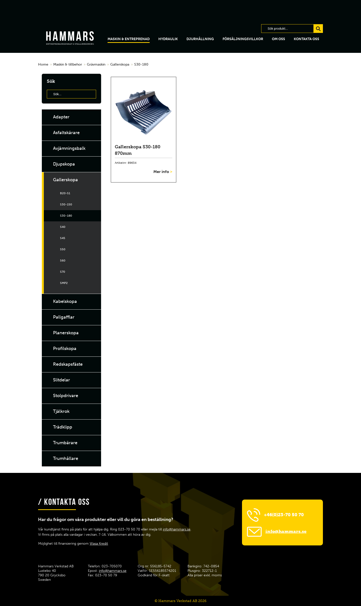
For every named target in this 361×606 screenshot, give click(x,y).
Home (43, 64)
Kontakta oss (306, 39)
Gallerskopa (119, 64)
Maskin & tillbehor (67, 64)
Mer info (162, 171)
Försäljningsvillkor (243, 39)
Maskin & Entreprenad (129, 39)
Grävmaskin (96, 64)
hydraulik (168, 39)
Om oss (278, 39)
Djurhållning (200, 39)
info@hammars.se (176, 529)
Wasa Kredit (99, 543)
